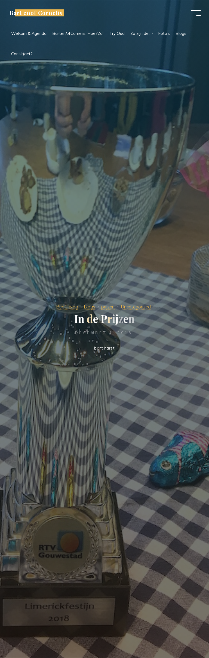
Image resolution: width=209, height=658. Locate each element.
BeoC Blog (67, 307)
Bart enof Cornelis (36, 12)
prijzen (108, 307)
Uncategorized (136, 307)
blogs (89, 307)
